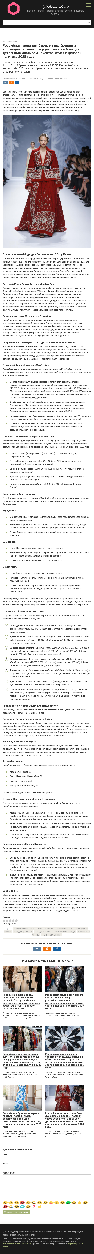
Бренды (40, 79)
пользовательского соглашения (17, 1244)
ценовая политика (52, 935)
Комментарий (9, 1173)
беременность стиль (25, 929)
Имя (5, 1154)
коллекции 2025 (65, 929)
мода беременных (24, 932)
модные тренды (44, 932)
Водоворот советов (55, 7)
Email (5, 1163)
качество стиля (46, 929)
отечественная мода (65, 932)
